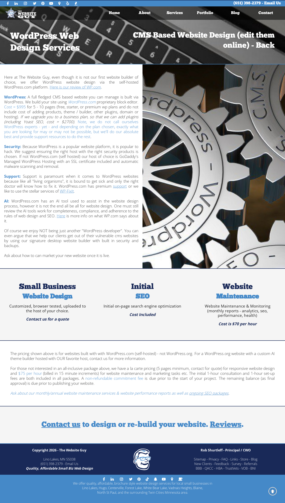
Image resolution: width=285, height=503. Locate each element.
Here (61, 216)
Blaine (197, 488)
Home (114, 13)
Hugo (103, 488)
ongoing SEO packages (208, 393)
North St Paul (106, 492)
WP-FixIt (67, 191)
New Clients (203, 464)
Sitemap (200, 459)
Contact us (60, 425)
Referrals (250, 464)
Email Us (272, 3)
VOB (244, 468)
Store (244, 459)
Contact (265, 13)
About (145, 13)
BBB (199, 468)
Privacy (214, 459)
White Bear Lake (155, 488)
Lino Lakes (89, 488)
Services (175, 13)
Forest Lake (133, 488)
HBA (219, 468)
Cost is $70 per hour (237, 324)
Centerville (116, 488)
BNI (253, 468)
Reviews (225, 425)
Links (234, 459)
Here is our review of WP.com (75, 87)
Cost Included (142, 314)
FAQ (224, 459)
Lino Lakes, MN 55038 (59, 459)
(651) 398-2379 (247, 3)
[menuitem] (114, 13)
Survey (236, 464)
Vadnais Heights (180, 488)
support (120, 186)
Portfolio (205, 13)
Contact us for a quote (47, 319)
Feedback (221, 464)
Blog (235, 13)
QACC (209, 468)
